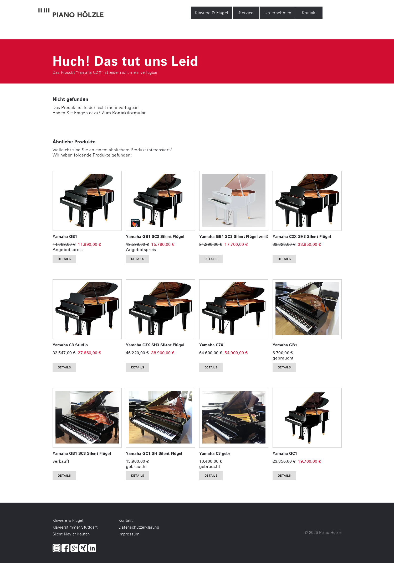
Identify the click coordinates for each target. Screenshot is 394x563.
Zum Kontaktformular (124, 112)
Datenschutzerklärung (139, 527)
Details (64, 259)
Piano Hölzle (330, 532)
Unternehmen (277, 12)
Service (246, 12)
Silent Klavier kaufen (71, 534)
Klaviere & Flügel (211, 12)
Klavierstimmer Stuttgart (75, 527)
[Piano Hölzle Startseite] (71, 13)
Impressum (129, 534)
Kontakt (309, 12)
